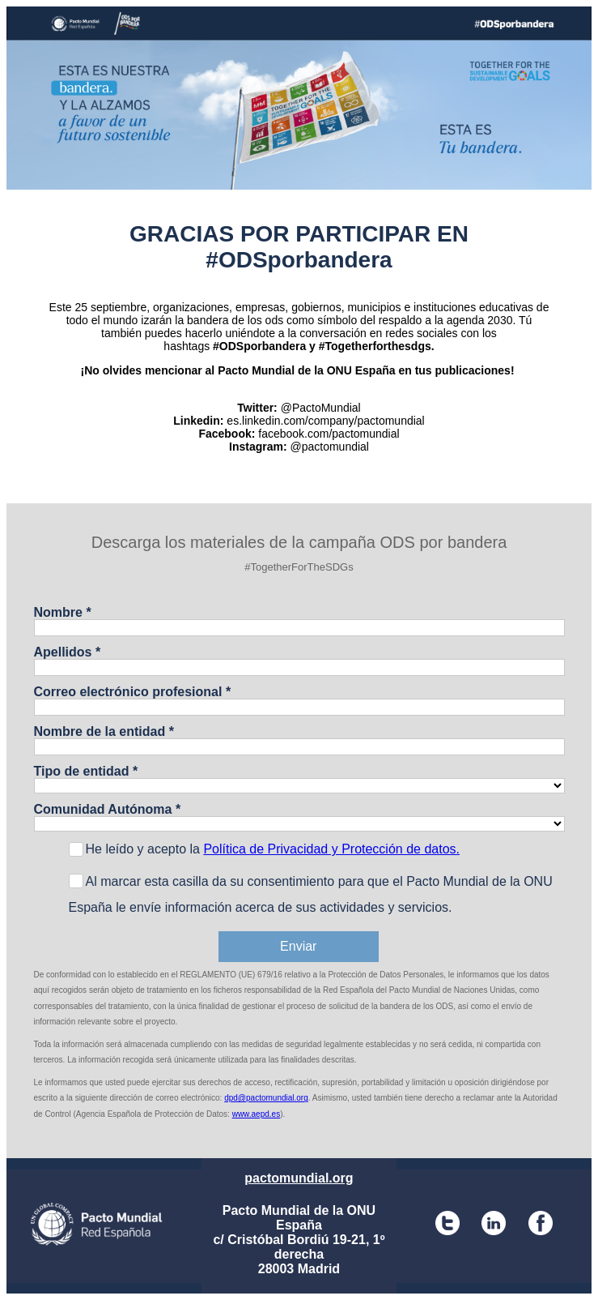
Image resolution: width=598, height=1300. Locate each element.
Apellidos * (67, 652)
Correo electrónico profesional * (132, 692)
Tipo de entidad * (86, 771)
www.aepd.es (256, 1114)
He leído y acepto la (273, 849)
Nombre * (62, 612)
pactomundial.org (298, 1178)
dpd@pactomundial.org (266, 1097)
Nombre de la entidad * (104, 731)
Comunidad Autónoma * (107, 809)
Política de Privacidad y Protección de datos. (331, 849)
